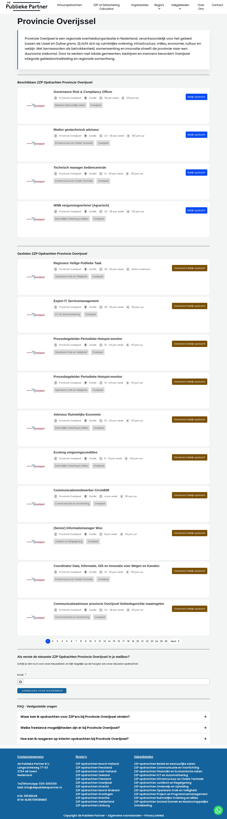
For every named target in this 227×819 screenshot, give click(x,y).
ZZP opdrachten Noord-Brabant (98, 790)
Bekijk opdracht (196, 96)
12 (100, 641)
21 (142, 641)
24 (156, 641)
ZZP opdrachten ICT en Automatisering (161, 775)
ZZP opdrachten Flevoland (94, 767)
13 (105, 641)
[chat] (218, 810)
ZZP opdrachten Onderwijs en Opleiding (161, 786)
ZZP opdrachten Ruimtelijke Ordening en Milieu (166, 798)
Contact (217, 5)
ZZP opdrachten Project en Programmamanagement (171, 794)
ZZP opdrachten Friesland (93, 779)
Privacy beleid (154, 815)
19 (133, 641)
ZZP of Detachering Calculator (106, 7)
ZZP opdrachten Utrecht (92, 786)
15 (114, 641)
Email (20, 674)
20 (137, 641)
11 (95, 641)
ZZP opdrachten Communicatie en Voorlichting (166, 767)
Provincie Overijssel (67, 98)
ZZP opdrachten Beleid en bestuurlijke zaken (164, 764)
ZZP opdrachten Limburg (93, 805)
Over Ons (201, 7)
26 (166, 641)
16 (119, 641)
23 (152, 641)
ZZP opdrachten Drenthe (93, 798)
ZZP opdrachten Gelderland (95, 802)
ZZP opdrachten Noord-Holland (97, 764)
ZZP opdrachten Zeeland (93, 775)
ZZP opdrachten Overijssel (94, 783)
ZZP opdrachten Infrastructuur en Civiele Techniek (169, 779)
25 (161, 641)
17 (123, 641)
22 (147, 641)
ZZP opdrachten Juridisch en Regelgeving (162, 783)
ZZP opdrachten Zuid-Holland (96, 771)
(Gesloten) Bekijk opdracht (189, 268)
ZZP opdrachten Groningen (94, 794)
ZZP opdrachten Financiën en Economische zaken (168, 771)
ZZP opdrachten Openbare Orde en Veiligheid (165, 790)
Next (173, 641)
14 (109, 641)
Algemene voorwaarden (124, 815)
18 (128, 641)
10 (90, 641)
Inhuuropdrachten (69, 5)
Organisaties (139, 5)
